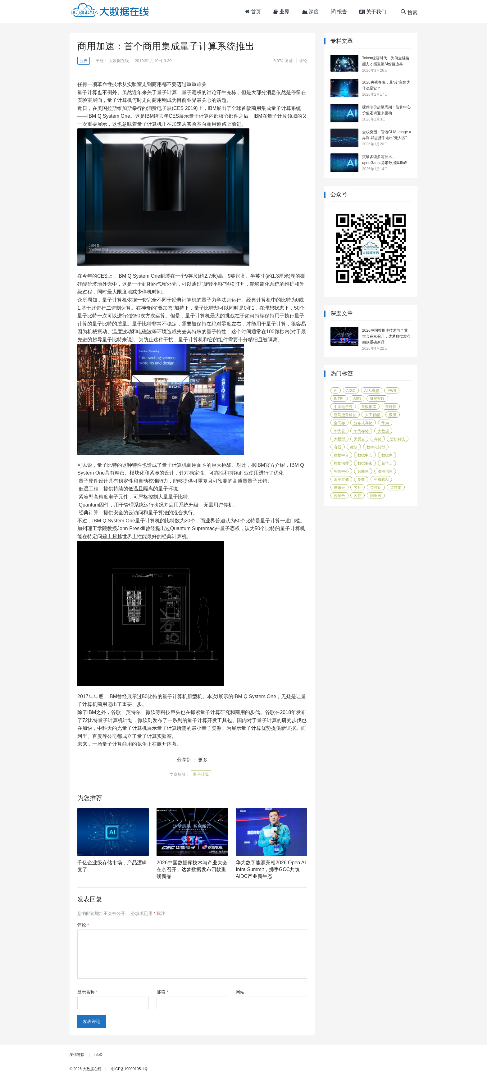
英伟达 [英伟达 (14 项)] (375, 487)
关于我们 (372, 11)
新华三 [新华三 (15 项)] (387, 463)
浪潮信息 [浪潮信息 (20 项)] (385, 471)
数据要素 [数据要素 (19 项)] (364, 463)
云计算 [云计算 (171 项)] (390, 407)
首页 (253, 11)
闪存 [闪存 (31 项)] (357, 495)
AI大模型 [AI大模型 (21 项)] (371, 391)
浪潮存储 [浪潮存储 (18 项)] (341, 479)
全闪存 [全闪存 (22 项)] (339, 423)
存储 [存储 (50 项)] (377, 439)
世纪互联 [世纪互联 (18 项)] (377, 399)
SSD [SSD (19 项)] (357, 399)
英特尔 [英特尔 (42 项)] (395, 487)
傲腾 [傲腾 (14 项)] (392, 415)
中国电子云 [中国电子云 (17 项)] (343, 407)
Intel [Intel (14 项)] (339, 399)
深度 (310, 11)
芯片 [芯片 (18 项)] (357, 487)
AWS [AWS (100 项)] (392, 391)
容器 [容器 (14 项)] (337, 447)
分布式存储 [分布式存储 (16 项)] (363, 423)
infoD (98, 1055)
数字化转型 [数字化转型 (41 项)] (375, 447)
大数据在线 (119, 60)
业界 (281, 11)
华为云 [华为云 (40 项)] (339, 431)
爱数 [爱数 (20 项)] (361, 479)
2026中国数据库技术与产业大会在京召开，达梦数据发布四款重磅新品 (192, 869)
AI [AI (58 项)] (335, 391)
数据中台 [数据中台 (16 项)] (341, 455)
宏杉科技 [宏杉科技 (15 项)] (397, 439)
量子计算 (201, 774)
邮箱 (162, 991)
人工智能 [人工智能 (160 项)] (372, 415)
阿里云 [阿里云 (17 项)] (375, 495)
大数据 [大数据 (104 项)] (383, 431)
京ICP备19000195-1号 (129, 1069)
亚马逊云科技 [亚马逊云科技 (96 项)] (345, 415)
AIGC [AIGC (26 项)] (350, 391)
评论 (303, 60)
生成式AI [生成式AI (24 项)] (381, 479)
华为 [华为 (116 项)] (385, 423)
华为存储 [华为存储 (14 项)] (361, 431)
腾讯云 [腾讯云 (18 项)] (339, 487)
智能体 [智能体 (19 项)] (363, 471)
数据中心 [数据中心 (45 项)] (364, 455)
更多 (203, 759)
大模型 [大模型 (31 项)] (339, 439)
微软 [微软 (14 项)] (353, 447)
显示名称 (87, 991)
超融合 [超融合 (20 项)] (339, 495)
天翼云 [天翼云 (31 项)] (359, 439)
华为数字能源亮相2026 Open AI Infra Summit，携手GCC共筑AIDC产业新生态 (271, 869)
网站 (240, 991)
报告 (339, 11)
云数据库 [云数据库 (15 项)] (368, 407)
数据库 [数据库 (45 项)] (387, 455)
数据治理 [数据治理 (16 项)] (341, 463)
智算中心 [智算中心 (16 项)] (341, 471)
